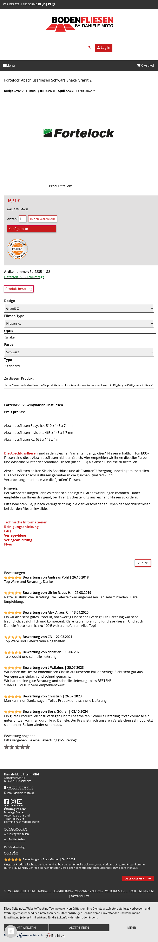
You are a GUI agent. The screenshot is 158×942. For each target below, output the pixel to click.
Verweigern (26, 928)
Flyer (8, 544)
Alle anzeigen (134, 878)
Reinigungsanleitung (21, 526)
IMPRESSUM (146, 891)
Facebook (81, 186)
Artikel (145, 65)
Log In (103, 47)
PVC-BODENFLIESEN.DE (21, 891)
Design (9, 301)
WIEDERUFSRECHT (116, 891)
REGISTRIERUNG (63, 891)
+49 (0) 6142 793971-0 (20, 787)
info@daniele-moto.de (20, 793)
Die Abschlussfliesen (21, 453)
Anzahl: (12, 219)
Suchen (90, 47)
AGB (133, 891)
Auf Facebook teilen (16, 828)
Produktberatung (18, 288)
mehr (131, 928)
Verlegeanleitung (18, 540)
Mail (102, 186)
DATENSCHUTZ (80, 896)
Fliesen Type (14, 316)
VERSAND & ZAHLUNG (89, 891)
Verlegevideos (15, 535)
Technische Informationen (25, 522)
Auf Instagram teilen (16, 834)
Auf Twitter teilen (14, 839)
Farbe (8, 344)
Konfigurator (18, 228)
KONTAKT (44, 891)
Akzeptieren (79, 928)
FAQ (7, 531)
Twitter (91, 186)
